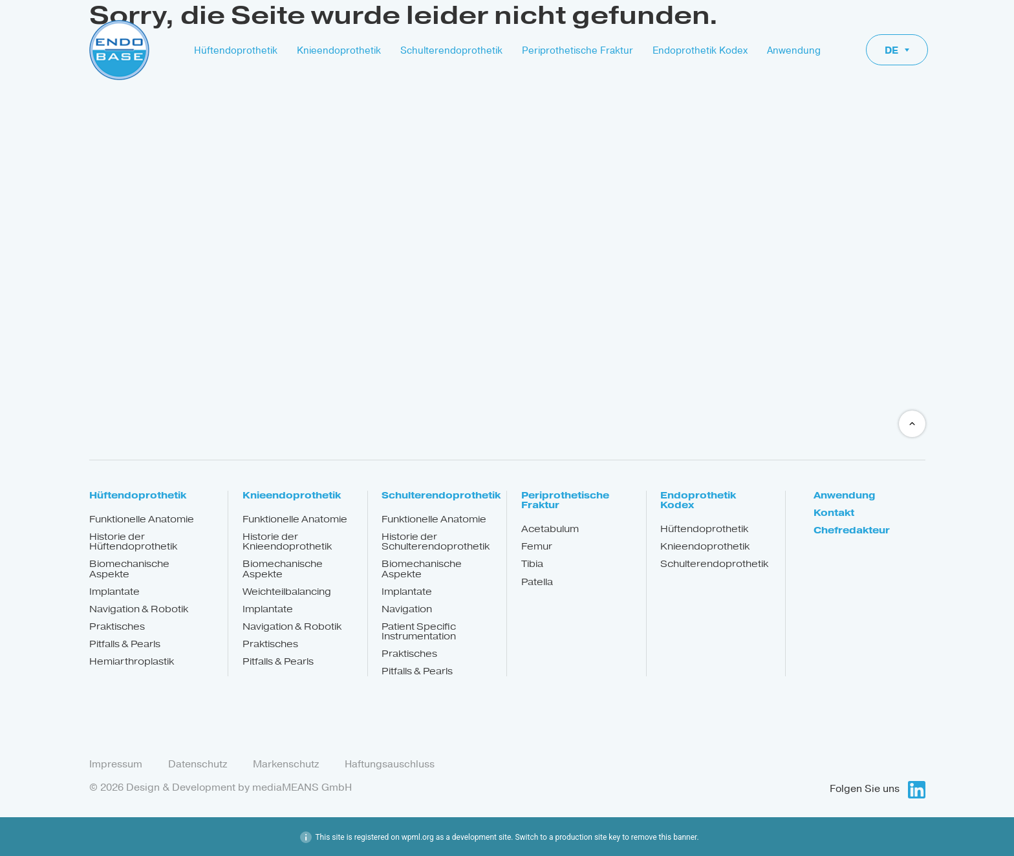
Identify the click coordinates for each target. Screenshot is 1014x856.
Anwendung (794, 50)
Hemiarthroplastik (131, 662)
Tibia (532, 564)
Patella (537, 582)
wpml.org (418, 835)
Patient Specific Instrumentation (419, 631)
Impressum (115, 764)
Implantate (114, 592)
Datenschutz (197, 764)
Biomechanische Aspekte (129, 569)
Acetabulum (550, 529)
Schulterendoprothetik (451, 50)
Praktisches (117, 627)
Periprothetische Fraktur (577, 50)
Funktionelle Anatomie (141, 519)
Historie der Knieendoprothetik (287, 541)
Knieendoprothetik (339, 50)
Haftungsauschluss (390, 764)
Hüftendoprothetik (235, 50)
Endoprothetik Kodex (700, 50)
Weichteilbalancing (287, 592)
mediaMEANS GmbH (302, 787)
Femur (536, 546)
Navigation (407, 609)
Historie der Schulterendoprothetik (436, 541)
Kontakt (834, 513)
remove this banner (664, 835)
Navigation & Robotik (138, 609)
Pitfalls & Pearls (124, 644)
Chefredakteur (852, 530)
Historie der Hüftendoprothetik (133, 541)
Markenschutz (286, 764)
